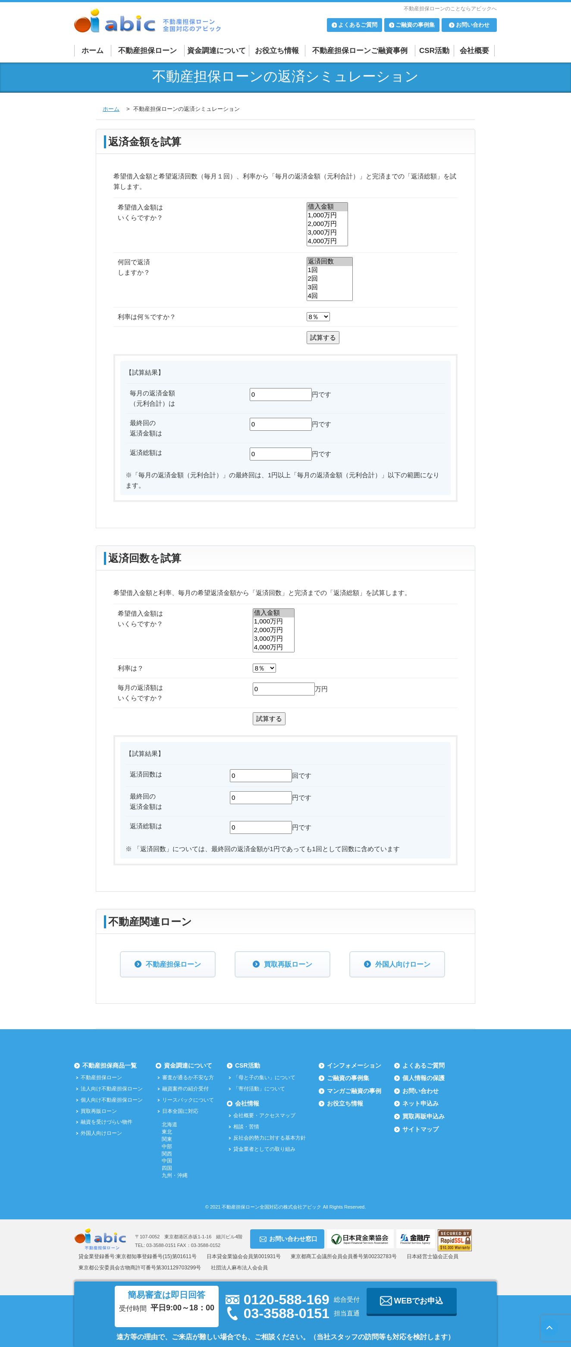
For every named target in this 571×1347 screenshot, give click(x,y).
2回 (330, 279)
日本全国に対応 (180, 1111)
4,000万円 (327, 241)
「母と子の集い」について (264, 1077)
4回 (330, 296)
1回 (330, 270)
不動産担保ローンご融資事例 (360, 51)
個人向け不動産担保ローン (112, 1100)
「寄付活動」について (259, 1089)
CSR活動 (434, 51)
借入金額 (327, 207)
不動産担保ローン (147, 51)
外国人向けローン (402, 964)
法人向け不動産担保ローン (112, 1089)
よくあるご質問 (423, 1065)
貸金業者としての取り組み (264, 1149)
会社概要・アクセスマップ (264, 1115)
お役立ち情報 (277, 51)
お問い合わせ (420, 1090)
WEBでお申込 (411, 1301)
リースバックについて (188, 1100)
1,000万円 (327, 215)
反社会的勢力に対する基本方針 (269, 1138)
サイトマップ (420, 1129)
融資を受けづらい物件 (106, 1122)
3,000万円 (327, 233)
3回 (330, 287)
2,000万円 (327, 224)
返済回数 (330, 261)
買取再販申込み (423, 1116)
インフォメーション (354, 1065)
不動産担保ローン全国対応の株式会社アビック (271, 1206)
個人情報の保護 (423, 1077)
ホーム (93, 51)
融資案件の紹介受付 (185, 1089)
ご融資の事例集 (348, 1077)
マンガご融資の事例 (354, 1090)
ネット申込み (420, 1103)
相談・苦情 (246, 1127)
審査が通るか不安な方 (188, 1077)
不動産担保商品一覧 (109, 1065)
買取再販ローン (288, 964)
